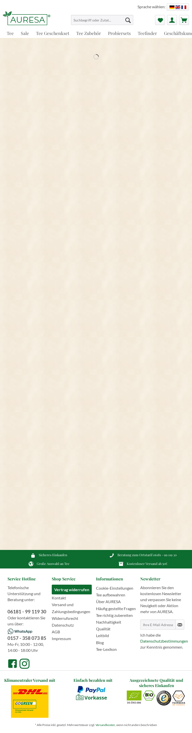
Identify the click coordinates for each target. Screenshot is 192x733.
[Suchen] (128, 20)
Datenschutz (63, 625)
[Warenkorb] (184, 20)
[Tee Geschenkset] (52, 33)
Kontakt (59, 597)
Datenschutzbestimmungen (164, 641)
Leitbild (102, 635)
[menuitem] (102, 22)
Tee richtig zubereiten (114, 615)
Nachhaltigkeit (108, 622)
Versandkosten (105, 725)
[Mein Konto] (172, 20)
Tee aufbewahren (110, 594)
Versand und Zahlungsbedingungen (71, 608)
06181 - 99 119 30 (165, 555)
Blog (100, 642)
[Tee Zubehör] (88, 33)
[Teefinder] (147, 33)
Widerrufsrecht (65, 618)
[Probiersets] (119, 33)
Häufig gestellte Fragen (116, 608)
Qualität (103, 628)
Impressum (61, 638)
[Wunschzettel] (160, 20)
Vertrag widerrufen (71, 589)
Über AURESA (108, 601)
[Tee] (10, 33)
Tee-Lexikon (106, 649)
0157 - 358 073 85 (27, 638)
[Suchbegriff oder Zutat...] (102, 20)
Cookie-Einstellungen (114, 588)
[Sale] (24, 33)
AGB (56, 631)
